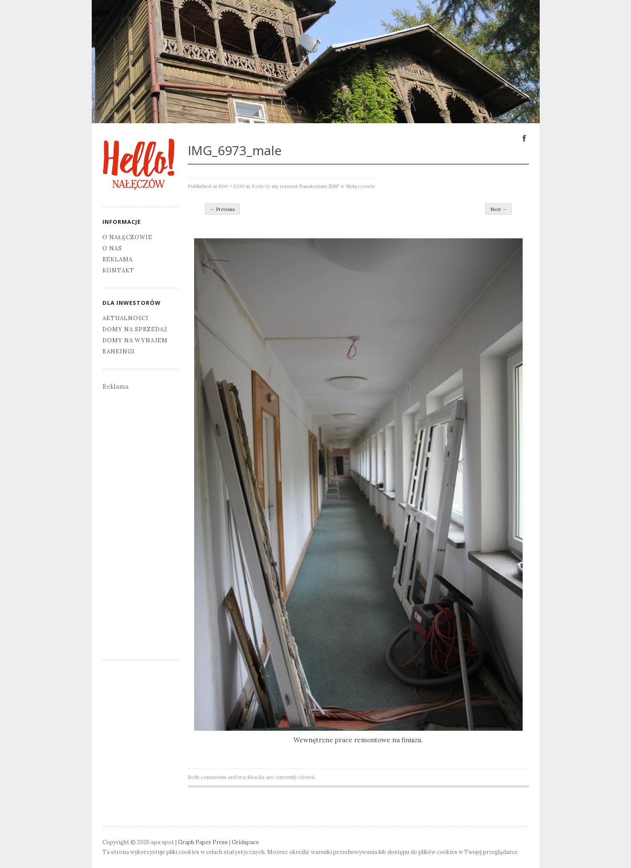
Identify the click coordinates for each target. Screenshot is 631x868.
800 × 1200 (231, 186)
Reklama (117, 259)
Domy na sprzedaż (135, 329)
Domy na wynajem (135, 340)
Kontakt (118, 270)
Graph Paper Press (203, 842)
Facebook (524, 137)
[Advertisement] (140, 520)
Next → (498, 209)
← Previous (222, 209)
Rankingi (118, 351)
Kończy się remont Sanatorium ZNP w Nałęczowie (313, 186)
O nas (112, 248)
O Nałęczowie (127, 237)
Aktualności (125, 318)
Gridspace (245, 842)
